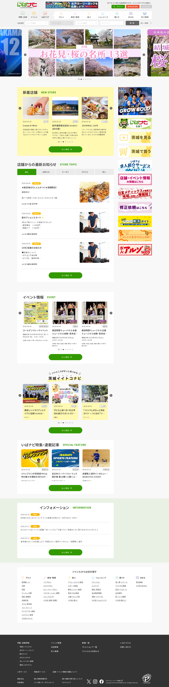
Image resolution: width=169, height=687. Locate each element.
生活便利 (118, 593)
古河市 (44, 406)
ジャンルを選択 (82, 23)
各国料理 (25, 600)
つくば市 (103, 406)
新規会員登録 (133, 6)
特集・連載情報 (23, 642)
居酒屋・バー (26, 582)
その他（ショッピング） (99, 600)
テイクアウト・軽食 (28, 611)
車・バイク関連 (120, 596)
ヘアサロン (47, 582)
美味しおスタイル (26, 665)
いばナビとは (125, 642)
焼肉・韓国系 (26, 596)
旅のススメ (23, 654)
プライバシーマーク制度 (113, 681)
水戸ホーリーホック (27, 650)
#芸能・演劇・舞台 (65, 344)
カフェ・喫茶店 (27, 604)
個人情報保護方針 (40, 679)
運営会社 (20, 679)
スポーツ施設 (73, 586)
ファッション (96, 582)
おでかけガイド (25, 657)
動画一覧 (86, 642)
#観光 (56, 417)
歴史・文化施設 (73, 593)
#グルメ (27, 417)
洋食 (23, 586)
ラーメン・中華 (27, 593)
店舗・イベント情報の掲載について (65, 672)
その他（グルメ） (27, 618)
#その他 (45, 340)
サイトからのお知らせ (90, 651)
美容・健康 (75, 17)
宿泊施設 (139, 582)
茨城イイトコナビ (26, 647)
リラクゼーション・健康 (51, 593)
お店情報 (54, 647)
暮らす (117, 17)
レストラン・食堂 (27, 615)
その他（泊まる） (141, 586)
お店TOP (45, 17)
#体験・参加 (26, 340)
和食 (23, 589)
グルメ (61, 17)
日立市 (74, 406)
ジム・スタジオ (48, 596)
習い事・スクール (121, 582)
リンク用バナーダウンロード (44, 682)
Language (146, 6)
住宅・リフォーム (121, 589)
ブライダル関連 (120, 586)
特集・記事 (23, 17)
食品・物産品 (96, 589)
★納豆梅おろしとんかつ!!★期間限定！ (39, 187)
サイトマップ (66, 682)
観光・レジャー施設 (75, 589)
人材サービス (22, 672)
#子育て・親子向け (36, 340)
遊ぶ (89, 17)
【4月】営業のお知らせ (32, 247)
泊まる (130, 17)
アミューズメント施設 (75, 582)
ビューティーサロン (50, 589)
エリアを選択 (31, 23)
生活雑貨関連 (97, 593)
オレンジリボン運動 (26, 661)
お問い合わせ (125, 647)
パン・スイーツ (27, 607)
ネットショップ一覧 (89, 647)
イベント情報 (56, 642)
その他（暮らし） (120, 600)
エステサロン (48, 586)
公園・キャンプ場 (74, 596)
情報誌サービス (39, 672)
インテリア (95, 586)
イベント (34, 17)
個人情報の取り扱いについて (72, 679)
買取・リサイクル (97, 596)
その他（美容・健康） (50, 600)
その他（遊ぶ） (73, 600)
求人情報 (145, 17)
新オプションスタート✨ (33, 217)
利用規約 (20, 682)
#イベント (87, 417)
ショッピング (103, 17)
